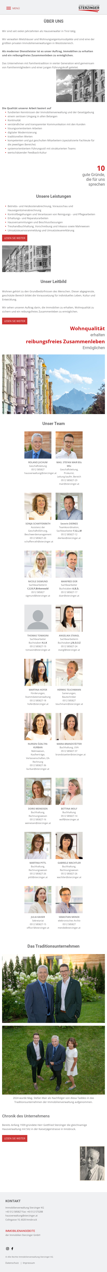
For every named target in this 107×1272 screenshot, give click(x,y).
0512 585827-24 (69, 646)
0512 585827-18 (38, 700)
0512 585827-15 (38, 924)
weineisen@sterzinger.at (38, 823)
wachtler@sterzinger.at (69, 877)
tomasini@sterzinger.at (38, 649)
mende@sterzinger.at (69, 927)
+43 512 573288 (35, 1211)
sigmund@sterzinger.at (38, 595)
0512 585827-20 (38, 538)
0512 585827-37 (69, 751)
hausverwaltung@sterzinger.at (40, 473)
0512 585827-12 (69, 534)
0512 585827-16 (38, 819)
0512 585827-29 (69, 480)
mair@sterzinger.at (69, 483)
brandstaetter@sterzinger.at (71, 754)
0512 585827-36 (38, 765)
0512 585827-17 (69, 592)
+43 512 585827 (13, 1211)
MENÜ (12, 8)
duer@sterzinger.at (69, 595)
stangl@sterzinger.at (69, 649)
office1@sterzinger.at (38, 927)
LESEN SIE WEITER (14, 238)
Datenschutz (12, 1262)
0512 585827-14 (69, 815)
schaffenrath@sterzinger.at (38, 541)
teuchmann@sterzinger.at (69, 704)
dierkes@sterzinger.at (69, 538)
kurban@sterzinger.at (37, 768)
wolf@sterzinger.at (69, 819)
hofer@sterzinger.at (37, 704)
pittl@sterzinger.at (38, 877)
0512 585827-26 (38, 873)
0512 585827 (37, 469)
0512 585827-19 (38, 646)
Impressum (29, 1262)
